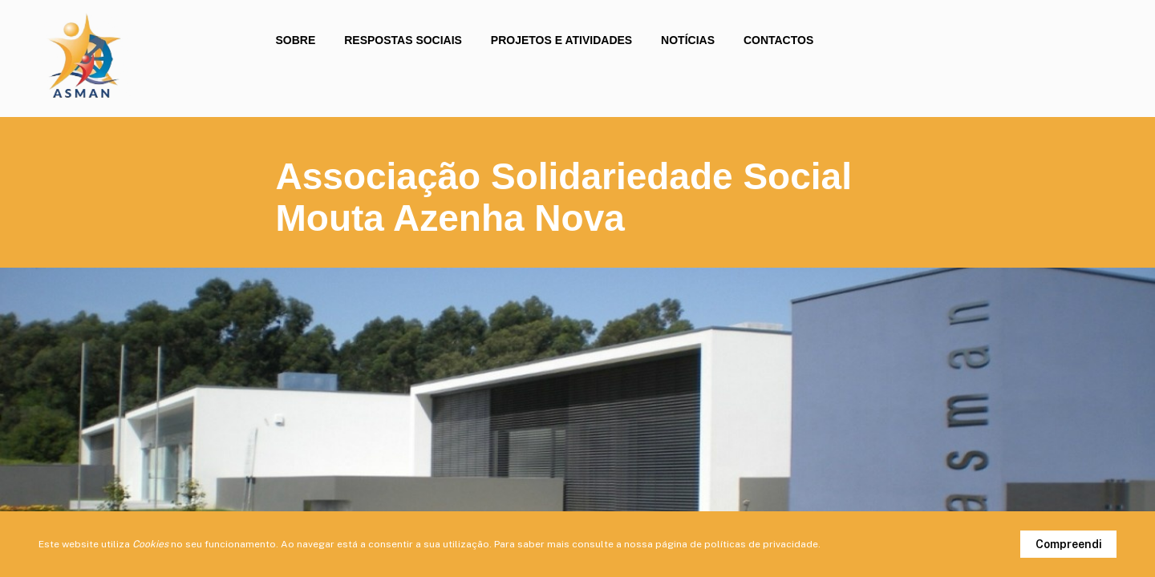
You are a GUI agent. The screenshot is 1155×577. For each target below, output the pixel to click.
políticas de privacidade (761, 544)
